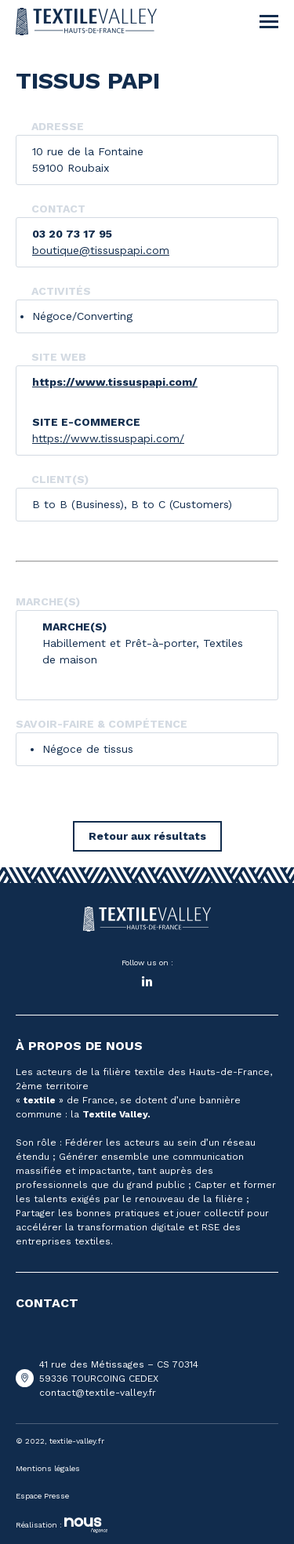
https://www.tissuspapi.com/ (115, 382)
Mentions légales (48, 1468)
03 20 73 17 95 (72, 233)
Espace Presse (42, 1495)
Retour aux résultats (147, 836)
